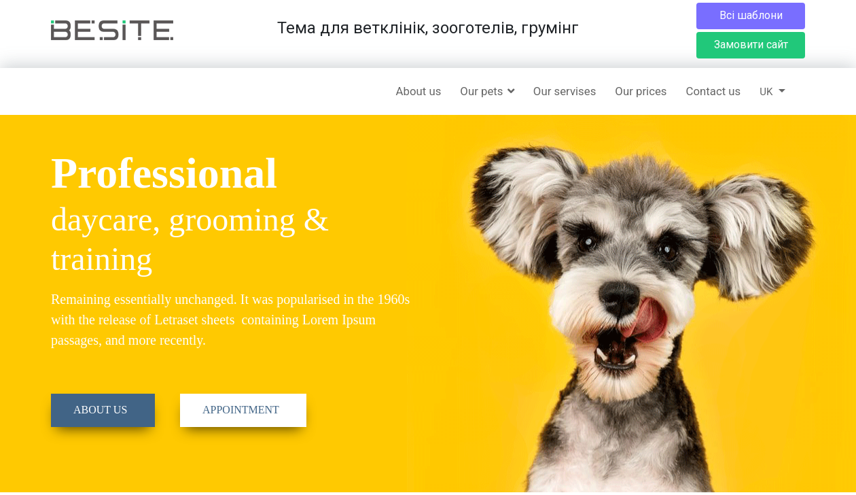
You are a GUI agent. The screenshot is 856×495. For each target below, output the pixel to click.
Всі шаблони (751, 15)
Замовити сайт (751, 44)
